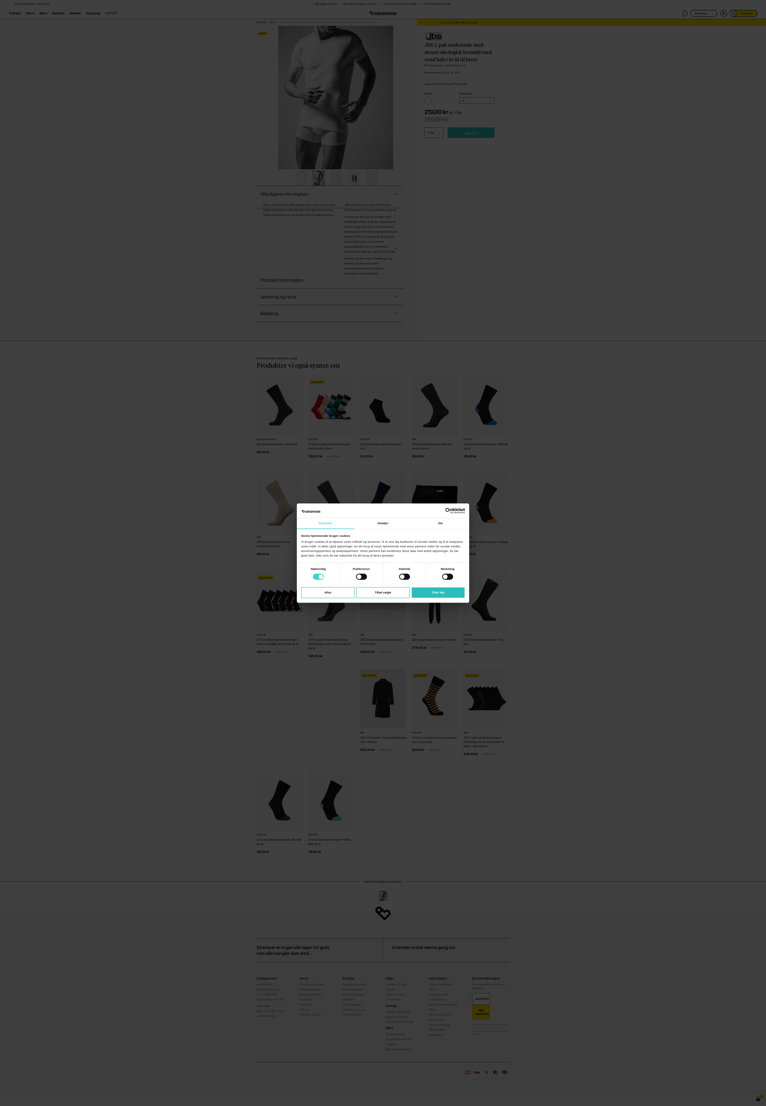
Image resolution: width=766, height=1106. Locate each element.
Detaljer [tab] (383, 523)
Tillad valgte (383, 592)
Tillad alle (437, 592)
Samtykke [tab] (325, 523)
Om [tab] (440, 523)
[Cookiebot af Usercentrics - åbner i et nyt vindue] (448, 510)
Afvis (327, 592)
